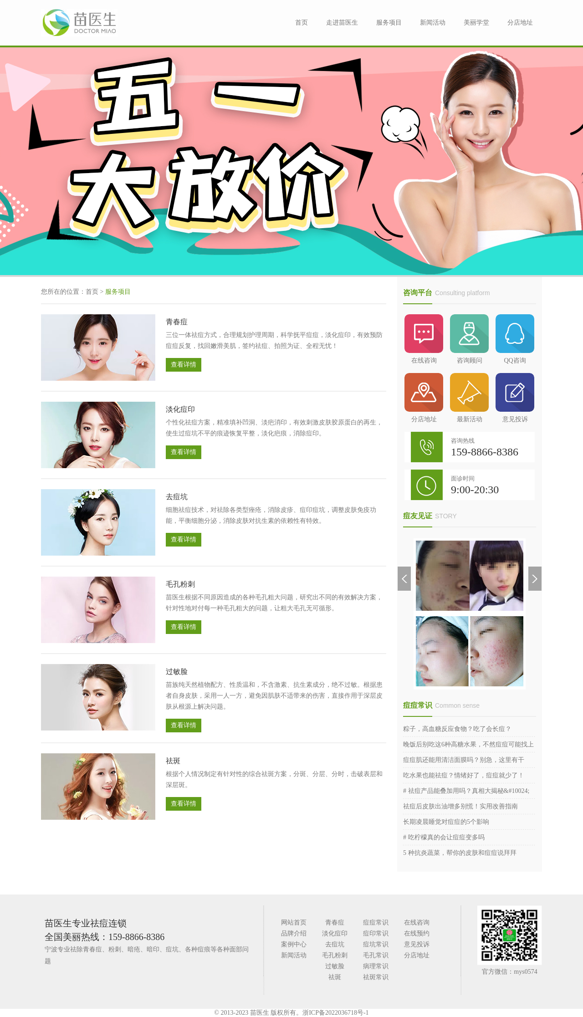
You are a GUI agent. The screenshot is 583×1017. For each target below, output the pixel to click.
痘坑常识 (376, 944)
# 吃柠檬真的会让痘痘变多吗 (444, 837)
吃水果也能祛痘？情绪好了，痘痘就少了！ (463, 775)
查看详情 (183, 364)
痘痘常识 (417, 705)
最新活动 (469, 398)
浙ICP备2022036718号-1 (335, 1012)
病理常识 (376, 966)
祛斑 (173, 761)
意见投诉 (515, 398)
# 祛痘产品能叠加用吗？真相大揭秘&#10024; (466, 790)
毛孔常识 (376, 955)
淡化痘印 (180, 409)
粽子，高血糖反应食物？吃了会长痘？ (457, 729)
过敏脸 (177, 671)
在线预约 (417, 933)
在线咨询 (423, 339)
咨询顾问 (469, 339)
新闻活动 (432, 22)
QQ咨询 (515, 339)
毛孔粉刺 (180, 584)
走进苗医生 (342, 22)
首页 (301, 22)
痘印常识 (376, 933)
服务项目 (389, 22)
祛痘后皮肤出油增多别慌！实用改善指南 (460, 806)
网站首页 (294, 922)
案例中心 (294, 944)
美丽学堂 (476, 22)
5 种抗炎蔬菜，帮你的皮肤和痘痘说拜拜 (460, 852)
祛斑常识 (376, 977)
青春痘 (177, 322)
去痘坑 (177, 497)
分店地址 (520, 22)
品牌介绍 (294, 933)
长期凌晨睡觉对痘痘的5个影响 (446, 821)
